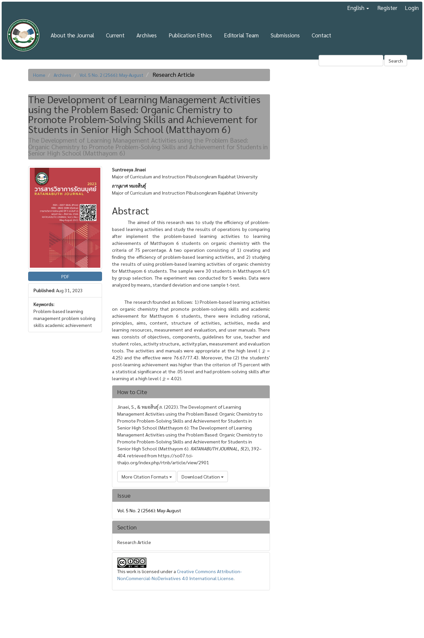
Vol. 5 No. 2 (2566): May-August (111, 75)
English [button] (358, 7)
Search (396, 61)
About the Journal (72, 35)
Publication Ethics (190, 35)
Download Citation (203, 476)
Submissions (285, 35)
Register (387, 7)
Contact (321, 35)
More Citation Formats (147, 476)
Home (39, 75)
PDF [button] (65, 276)
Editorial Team (241, 35)
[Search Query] (351, 60)
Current (115, 35)
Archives (146, 35)
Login (412, 7)
